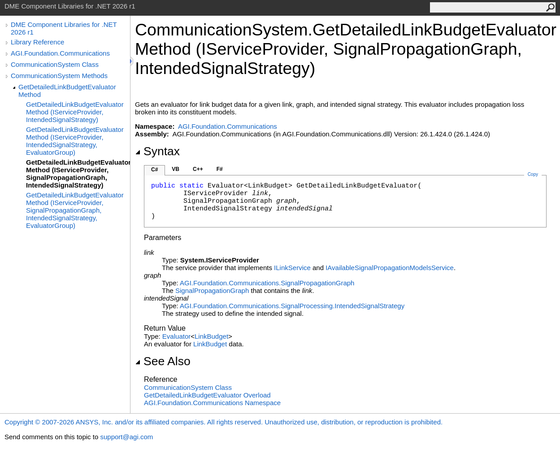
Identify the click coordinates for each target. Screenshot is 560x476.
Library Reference (37, 42)
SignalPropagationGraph (212, 290)
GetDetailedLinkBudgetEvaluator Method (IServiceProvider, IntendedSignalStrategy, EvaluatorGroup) (75, 141)
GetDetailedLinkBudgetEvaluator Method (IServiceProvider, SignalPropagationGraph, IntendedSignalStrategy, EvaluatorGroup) (75, 210)
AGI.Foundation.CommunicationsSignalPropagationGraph (267, 283)
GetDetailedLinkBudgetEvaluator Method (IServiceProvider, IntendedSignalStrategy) (75, 111)
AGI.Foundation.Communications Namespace (212, 402)
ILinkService (292, 267)
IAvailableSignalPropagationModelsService (390, 267)
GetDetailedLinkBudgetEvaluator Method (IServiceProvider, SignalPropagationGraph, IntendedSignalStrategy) (78, 173)
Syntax (157, 151)
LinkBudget (211, 336)
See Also (163, 361)
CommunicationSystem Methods (59, 75)
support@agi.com (126, 437)
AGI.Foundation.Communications (60, 53)
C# (154, 169)
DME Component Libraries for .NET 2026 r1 (64, 28)
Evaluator (176, 336)
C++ (198, 169)
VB (175, 169)
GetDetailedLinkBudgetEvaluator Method (67, 90)
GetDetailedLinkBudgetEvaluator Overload (207, 395)
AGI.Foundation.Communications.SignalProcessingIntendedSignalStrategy (292, 306)
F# (220, 169)
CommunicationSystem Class (55, 64)
